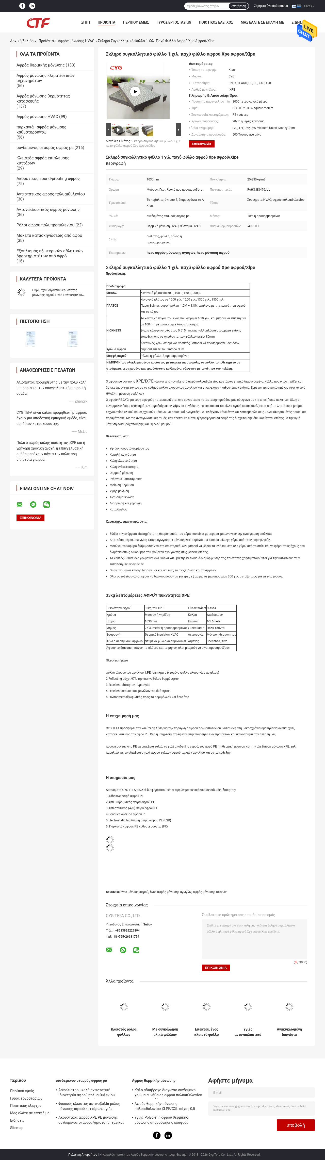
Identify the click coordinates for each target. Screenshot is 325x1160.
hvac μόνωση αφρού (134, 892)
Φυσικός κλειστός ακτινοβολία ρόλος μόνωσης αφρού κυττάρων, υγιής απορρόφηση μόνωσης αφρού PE (89, 1107)
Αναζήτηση (238, 6)
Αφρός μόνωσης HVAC (76, 41)
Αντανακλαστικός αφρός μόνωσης (48, 209)
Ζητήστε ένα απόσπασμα (271, 6)
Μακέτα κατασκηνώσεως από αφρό (49, 235)
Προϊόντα (107, 22)
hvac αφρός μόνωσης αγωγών (170, 892)
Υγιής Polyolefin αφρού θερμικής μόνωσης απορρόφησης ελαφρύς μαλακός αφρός (162, 1120)
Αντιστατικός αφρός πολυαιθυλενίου (51, 194)
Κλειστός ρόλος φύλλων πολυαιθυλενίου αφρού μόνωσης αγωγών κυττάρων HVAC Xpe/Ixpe (123, 1032)
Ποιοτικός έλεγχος (216, 22)
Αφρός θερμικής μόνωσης (41, 65)
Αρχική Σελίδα (22, 41)
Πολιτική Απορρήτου (82, 1154)
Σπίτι (85, 22)
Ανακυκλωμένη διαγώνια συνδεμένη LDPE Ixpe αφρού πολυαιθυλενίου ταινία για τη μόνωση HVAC (289, 1032)
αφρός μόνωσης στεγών (209, 892)
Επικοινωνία (201, 144)
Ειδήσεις (17, 1120)
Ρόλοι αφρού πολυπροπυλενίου (45, 225)
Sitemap (16, 1128)
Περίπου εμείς (136, 22)
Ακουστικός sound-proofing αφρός (48, 178)
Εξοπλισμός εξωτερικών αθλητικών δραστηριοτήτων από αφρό (50, 253)
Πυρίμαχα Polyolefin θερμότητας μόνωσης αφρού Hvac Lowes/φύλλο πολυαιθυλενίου (57, 295)
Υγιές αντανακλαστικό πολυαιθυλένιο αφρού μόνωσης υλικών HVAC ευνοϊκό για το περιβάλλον (248, 1032)
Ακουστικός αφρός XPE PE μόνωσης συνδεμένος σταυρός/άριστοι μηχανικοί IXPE (91, 1120)
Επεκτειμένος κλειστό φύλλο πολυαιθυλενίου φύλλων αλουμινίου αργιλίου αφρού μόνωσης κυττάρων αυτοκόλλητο (206, 1032)
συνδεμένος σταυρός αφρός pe (45, 147)
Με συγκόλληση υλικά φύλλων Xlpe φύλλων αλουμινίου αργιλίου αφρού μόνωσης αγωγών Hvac (165, 1032)
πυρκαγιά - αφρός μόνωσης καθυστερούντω (42, 130)
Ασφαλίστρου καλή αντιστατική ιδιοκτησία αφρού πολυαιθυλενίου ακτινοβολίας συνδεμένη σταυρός (86, 1093)
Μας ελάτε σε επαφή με (262, 22)
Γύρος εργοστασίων (174, 22)
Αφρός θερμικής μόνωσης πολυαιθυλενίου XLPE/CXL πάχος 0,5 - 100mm (166, 1107)
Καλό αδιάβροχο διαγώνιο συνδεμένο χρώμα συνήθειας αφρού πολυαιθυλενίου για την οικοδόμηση (168, 1093)
